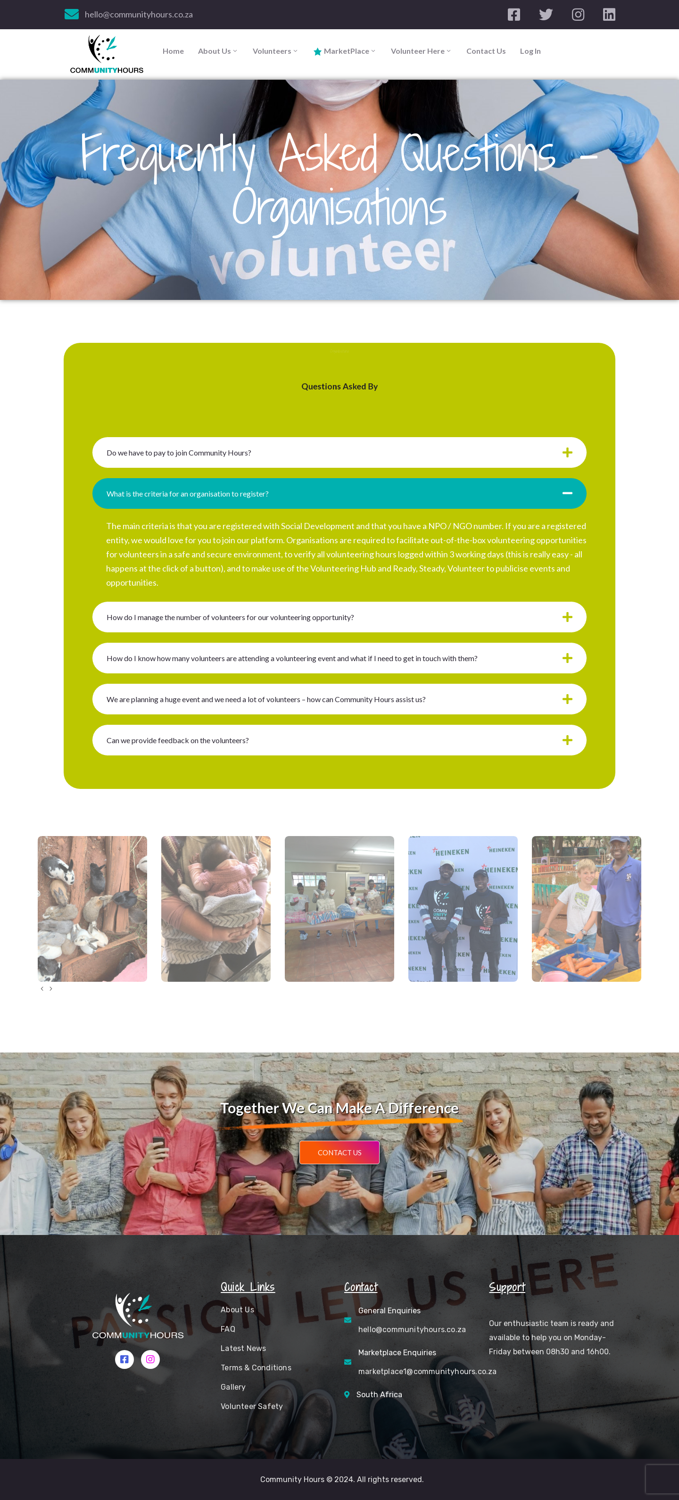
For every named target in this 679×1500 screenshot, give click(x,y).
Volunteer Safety (252, 1406)
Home (173, 50)
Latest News (243, 1348)
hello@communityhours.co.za (139, 14)
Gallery (233, 1387)
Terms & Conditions (256, 1367)
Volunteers (276, 50)
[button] (339, 1152)
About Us (218, 50)
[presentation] (42, 989)
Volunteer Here (421, 50)
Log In (530, 50)
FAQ (228, 1329)
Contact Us (486, 50)
